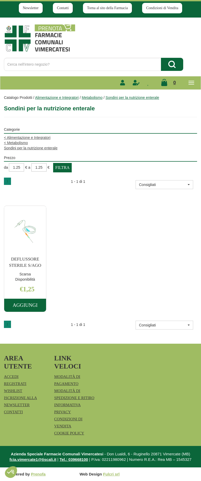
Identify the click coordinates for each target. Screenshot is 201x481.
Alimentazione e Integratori (57, 97)
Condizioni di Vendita (162, 8)
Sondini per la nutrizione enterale (31, 148)
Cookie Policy (69, 433)
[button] (164, 184)
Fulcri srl (111, 474)
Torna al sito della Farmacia (107, 8)
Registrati (15, 384)
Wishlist (13, 391)
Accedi (11, 377)
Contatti (63, 8)
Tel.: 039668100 (73, 459)
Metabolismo (92, 97)
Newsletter (31, 8)
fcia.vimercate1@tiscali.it (32, 459)
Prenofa (38, 474)
